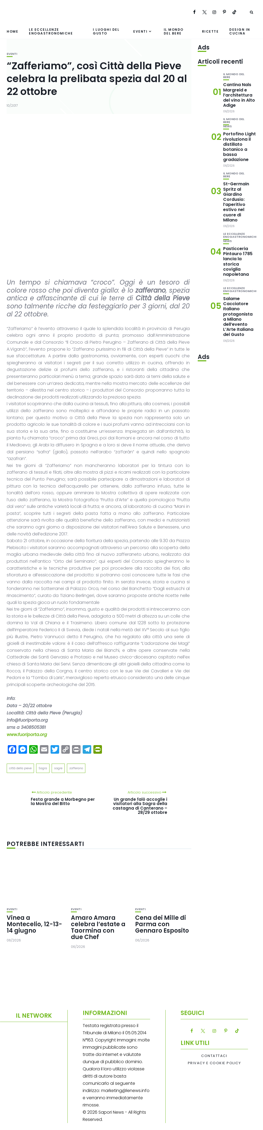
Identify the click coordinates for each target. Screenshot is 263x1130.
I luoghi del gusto (106, 31)
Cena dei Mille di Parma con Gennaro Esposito (162, 924)
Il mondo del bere (174, 31)
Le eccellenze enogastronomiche (51, 31)
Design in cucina (239, 31)
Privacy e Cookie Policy (214, 1063)
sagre (58, 768)
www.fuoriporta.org (27, 734)
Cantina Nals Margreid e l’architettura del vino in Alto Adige (239, 95)
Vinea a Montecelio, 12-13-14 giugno (34, 924)
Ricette (210, 31)
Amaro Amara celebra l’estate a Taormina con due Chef (98, 927)
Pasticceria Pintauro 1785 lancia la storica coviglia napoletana (238, 261)
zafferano (76, 768)
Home (12, 31)
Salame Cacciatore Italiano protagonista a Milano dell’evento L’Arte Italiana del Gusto (238, 317)
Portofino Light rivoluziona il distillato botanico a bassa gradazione (239, 147)
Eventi (140, 31)
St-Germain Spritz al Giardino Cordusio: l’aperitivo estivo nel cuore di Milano (236, 202)
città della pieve (20, 768)
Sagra (43, 768)
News (227, 126)
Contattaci (214, 1056)
